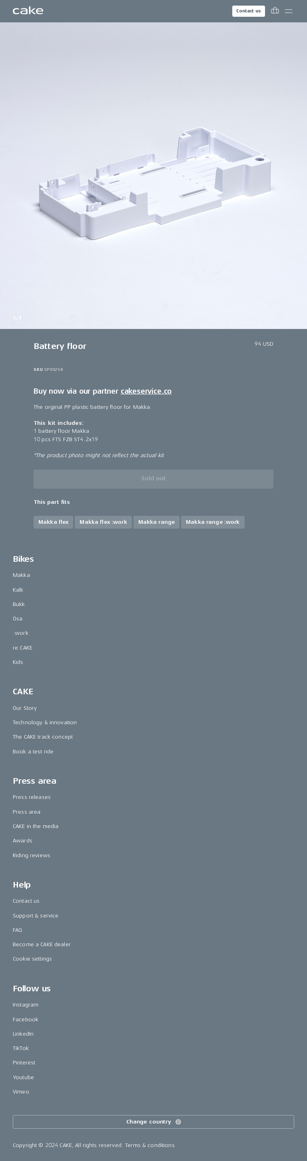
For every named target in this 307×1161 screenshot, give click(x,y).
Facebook (25, 1019)
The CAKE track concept (43, 737)
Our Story (25, 708)
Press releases (32, 797)
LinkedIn (23, 1034)
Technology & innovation (45, 722)
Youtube (23, 1077)
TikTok (21, 1048)
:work (20, 633)
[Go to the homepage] (28, 11)
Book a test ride (33, 752)
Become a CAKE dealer (42, 944)
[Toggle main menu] (288, 11)
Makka (21, 575)
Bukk (19, 604)
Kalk (18, 590)
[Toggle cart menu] (275, 11)
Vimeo (21, 1092)
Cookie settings (32, 959)
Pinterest (24, 1063)
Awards (22, 841)
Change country (154, 1122)
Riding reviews (31, 855)
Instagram (25, 1005)
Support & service (35, 916)
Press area (26, 812)
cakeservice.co (146, 391)
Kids (18, 662)
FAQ (17, 930)
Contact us (248, 11)
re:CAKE (22, 648)
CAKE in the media (35, 826)
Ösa (17, 619)
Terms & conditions (150, 1145)
